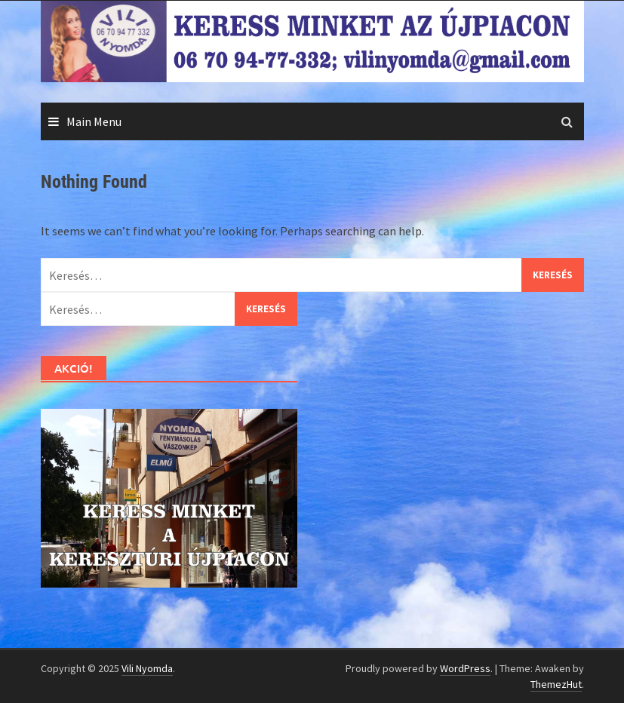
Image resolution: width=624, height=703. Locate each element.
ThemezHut (556, 684)
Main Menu (93, 121)
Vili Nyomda (147, 668)
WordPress (465, 668)
